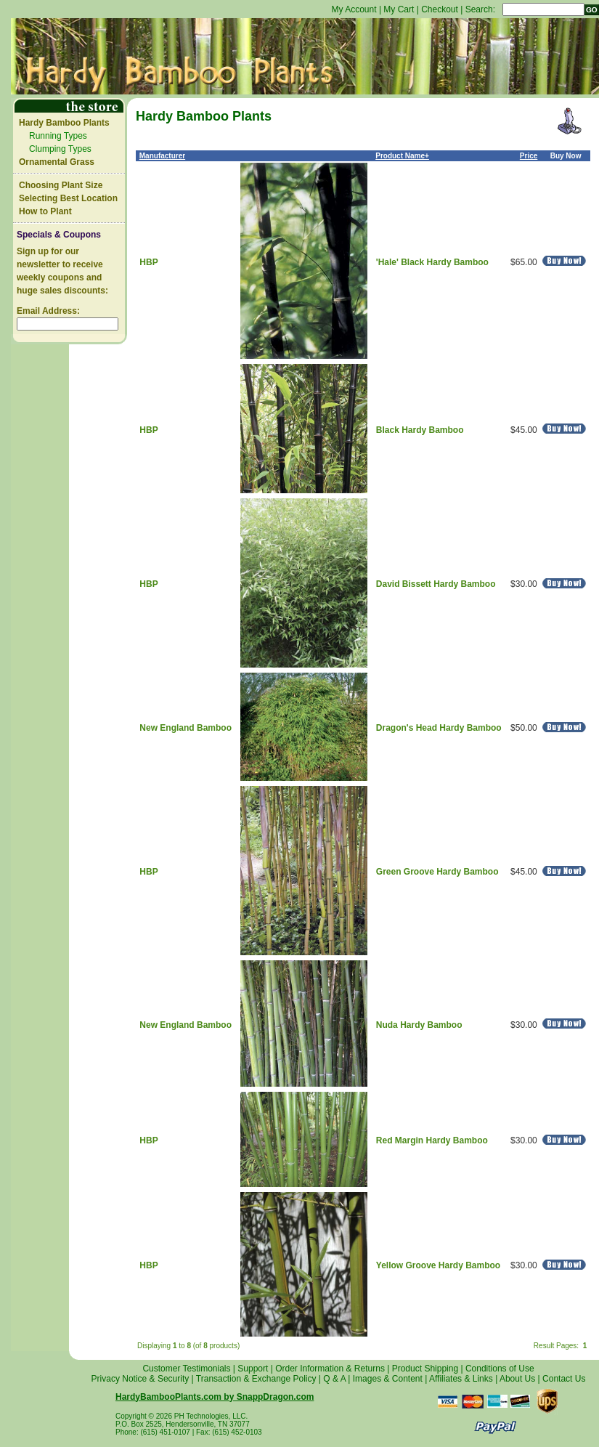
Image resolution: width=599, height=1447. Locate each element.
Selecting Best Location (68, 198)
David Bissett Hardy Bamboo (436, 584)
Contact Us (563, 1379)
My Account (354, 9)
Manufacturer (162, 156)
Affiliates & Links (461, 1379)
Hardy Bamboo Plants (64, 123)
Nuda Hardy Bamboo (419, 1025)
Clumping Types (60, 149)
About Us (517, 1379)
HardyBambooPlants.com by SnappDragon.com (214, 1397)
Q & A (334, 1379)
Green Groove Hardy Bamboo (437, 872)
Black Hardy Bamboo (420, 430)
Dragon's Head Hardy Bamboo (439, 728)
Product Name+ (402, 156)
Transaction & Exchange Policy (256, 1379)
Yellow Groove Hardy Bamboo (438, 1265)
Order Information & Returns (330, 1368)
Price (528, 156)
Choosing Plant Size (60, 185)
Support (252, 1368)
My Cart (398, 9)
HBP (148, 262)
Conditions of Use (499, 1368)
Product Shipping (425, 1368)
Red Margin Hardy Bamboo (432, 1140)
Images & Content (388, 1379)
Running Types (58, 136)
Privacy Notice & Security (140, 1379)
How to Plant (45, 211)
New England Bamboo (185, 728)
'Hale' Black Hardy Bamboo (432, 262)
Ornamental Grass (56, 162)
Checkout (439, 9)
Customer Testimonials (186, 1368)
